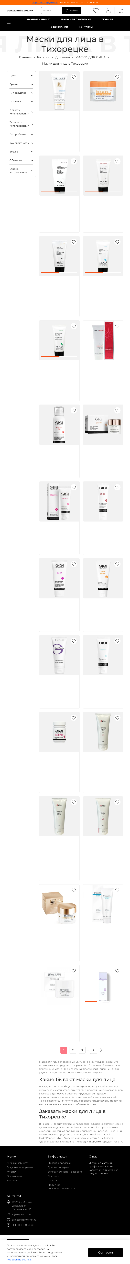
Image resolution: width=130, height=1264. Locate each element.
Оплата (52, 1180)
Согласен (105, 1252)
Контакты (86, 27)
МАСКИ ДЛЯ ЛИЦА (90, 57)
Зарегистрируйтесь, (45, 2)
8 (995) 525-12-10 (21, 1214)
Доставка (53, 1176)
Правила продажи (59, 1162)
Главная (25, 57)
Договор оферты (58, 1167)
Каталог (43, 57)
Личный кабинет (38, 19)
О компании (59, 27)
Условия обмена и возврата (65, 1171)
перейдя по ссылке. (19, 1259)
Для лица (62, 57)
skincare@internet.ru (24, 1219)
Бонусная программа (76, 19)
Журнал (107, 19)
